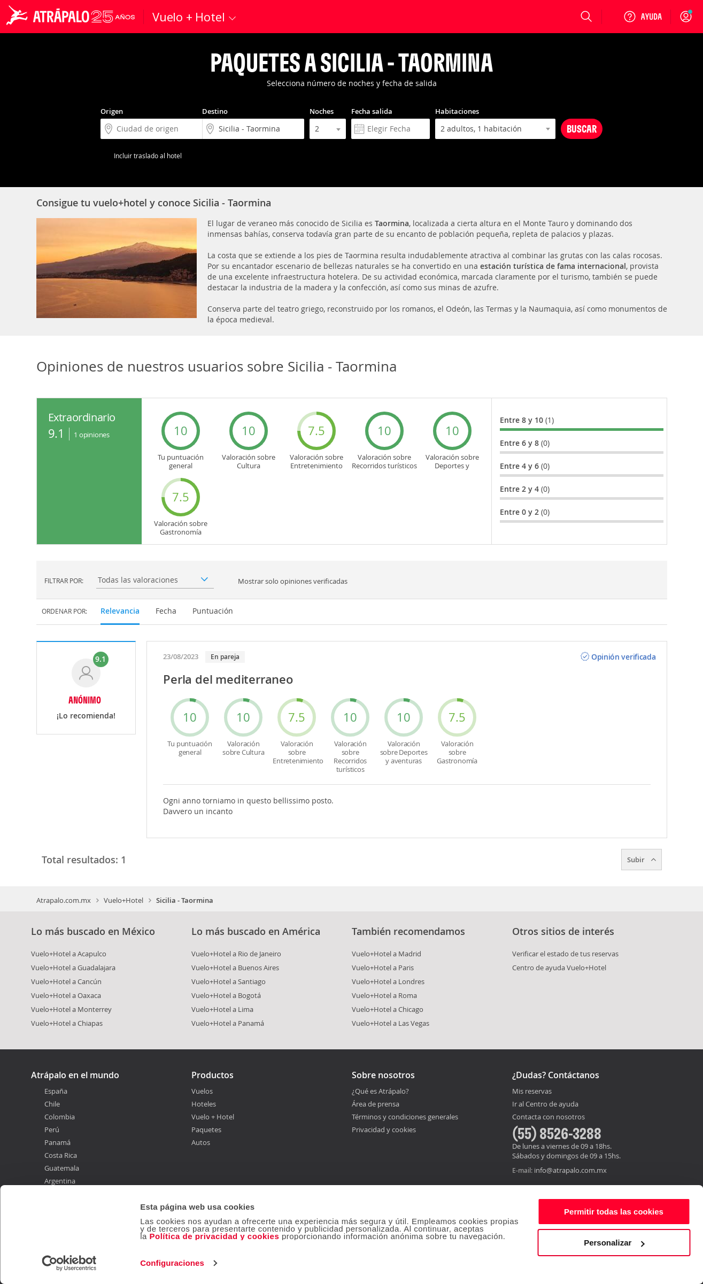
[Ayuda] (642, 16)
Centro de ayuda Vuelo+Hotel (559, 967)
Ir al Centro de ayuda (545, 1104)
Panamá (57, 1142)
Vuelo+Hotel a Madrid (386, 953)
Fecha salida (371, 111)
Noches (322, 111)
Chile (52, 1104)
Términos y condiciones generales (405, 1116)
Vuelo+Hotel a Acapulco (68, 953)
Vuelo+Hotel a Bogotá (226, 995)
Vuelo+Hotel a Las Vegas (390, 1023)
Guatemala (61, 1168)
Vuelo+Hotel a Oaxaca (66, 995)
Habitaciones (457, 111)
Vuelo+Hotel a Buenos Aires (235, 967)
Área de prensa (375, 1104)
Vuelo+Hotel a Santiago (228, 981)
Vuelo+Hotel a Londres (388, 981)
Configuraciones (172, 1262)
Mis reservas (532, 1091)
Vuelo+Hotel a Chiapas (67, 1023)
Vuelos (202, 1091)
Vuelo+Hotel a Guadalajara (73, 967)
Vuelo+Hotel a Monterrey (71, 1009)
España (55, 1091)
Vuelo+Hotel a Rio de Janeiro (236, 953)
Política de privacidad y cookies (214, 1236)
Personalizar (614, 1242)
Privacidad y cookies (384, 1129)
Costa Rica (60, 1155)
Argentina (59, 1181)
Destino (215, 111)
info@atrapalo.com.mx (570, 1170)
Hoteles (203, 1104)
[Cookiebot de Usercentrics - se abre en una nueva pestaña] (69, 1263)
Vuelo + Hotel (212, 1116)
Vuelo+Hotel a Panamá (227, 1023)
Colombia (59, 1116)
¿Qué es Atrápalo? (380, 1091)
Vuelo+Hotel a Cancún (66, 981)
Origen (112, 111)
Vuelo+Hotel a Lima (222, 1009)
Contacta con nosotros (548, 1117)
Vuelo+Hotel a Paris (383, 967)
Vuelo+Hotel (123, 900)
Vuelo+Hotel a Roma (384, 995)
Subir (641, 859)
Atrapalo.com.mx (63, 900)
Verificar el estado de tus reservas (565, 953)
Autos (200, 1142)
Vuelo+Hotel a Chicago (387, 1009)
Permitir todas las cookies (613, 1211)
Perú (51, 1129)
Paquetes (206, 1129)
